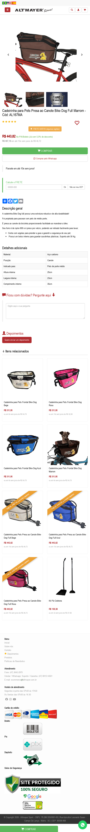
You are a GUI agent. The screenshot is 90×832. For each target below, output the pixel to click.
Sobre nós (8, 646)
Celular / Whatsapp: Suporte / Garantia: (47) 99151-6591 (28, 676)
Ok (65, 187)
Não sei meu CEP (76, 187)
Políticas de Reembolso (14, 661)
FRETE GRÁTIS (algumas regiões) (45, 129)
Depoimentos (11, 653)
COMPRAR (45, 150)
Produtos (8, 657)
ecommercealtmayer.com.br (24, 679)
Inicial (6, 642)
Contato (7, 650)
